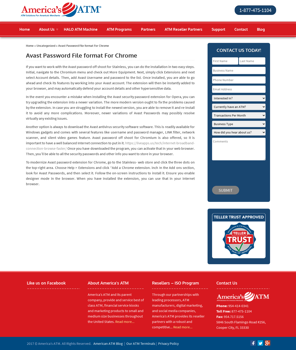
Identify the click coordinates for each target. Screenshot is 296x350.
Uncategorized (46, 45)
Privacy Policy (168, 343)
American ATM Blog (108, 343)
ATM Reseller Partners (183, 29)
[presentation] (239, 171)
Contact (241, 29)
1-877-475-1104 (255, 10)
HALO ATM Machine (80, 29)
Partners (148, 29)
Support (218, 29)
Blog (261, 29)
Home (24, 29)
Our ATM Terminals (140, 343)
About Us (47, 29)
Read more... (124, 321)
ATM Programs (119, 29)
